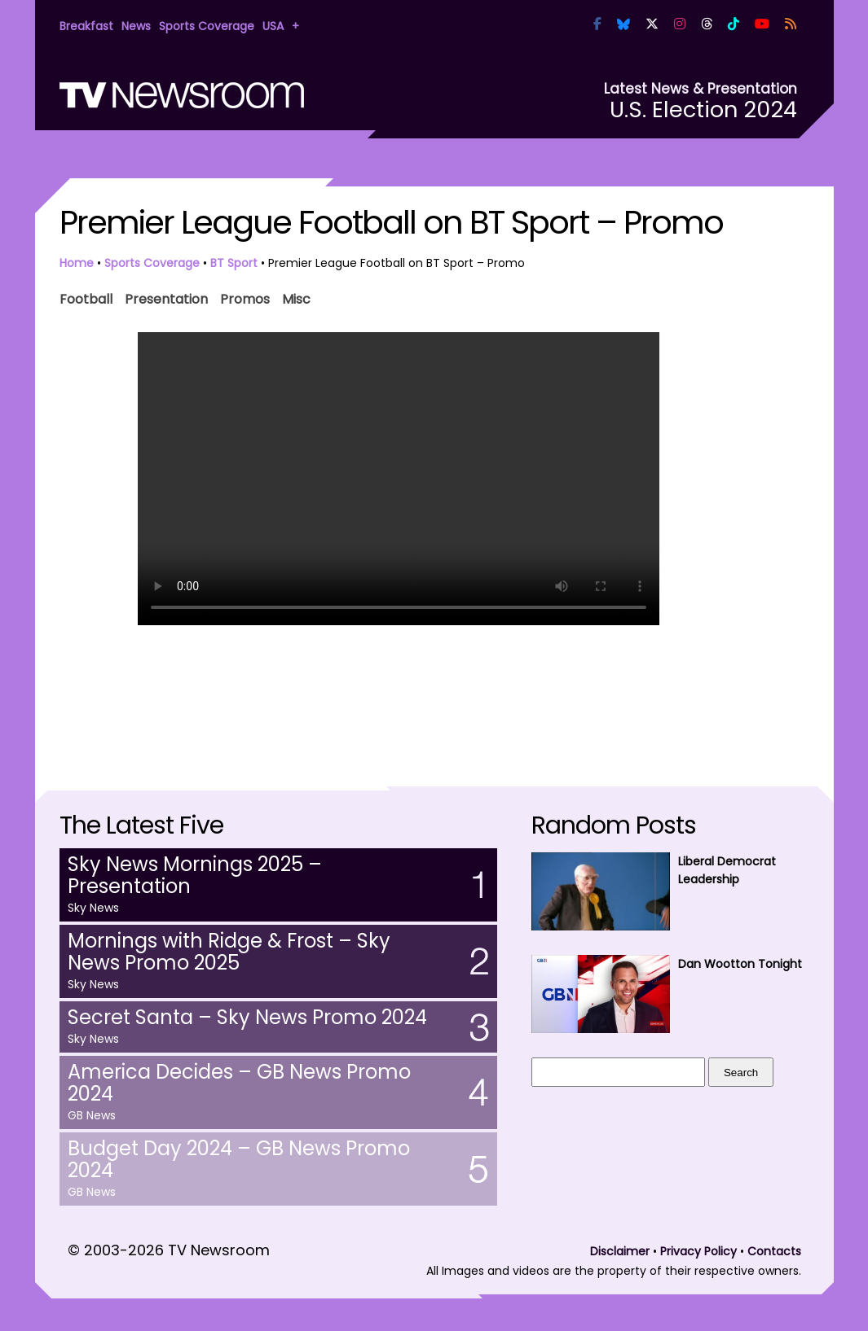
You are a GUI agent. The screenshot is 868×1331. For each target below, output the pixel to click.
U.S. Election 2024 (703, 109)
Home (76, 263)
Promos (245, 297)
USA (273, 26)
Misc (296, 297)
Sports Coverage (206, 26)
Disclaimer (620, 1251)
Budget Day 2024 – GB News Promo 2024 (239, 1159)
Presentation (166, 297)
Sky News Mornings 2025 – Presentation (195, 875)
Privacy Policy (698, 1251)
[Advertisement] (434, 689)
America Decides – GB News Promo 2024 (239, 1082)
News (136, 26)
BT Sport (234, 263)
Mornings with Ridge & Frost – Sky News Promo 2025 (229, 951)
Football (85, 297)
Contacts (774, 1251)
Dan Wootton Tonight (740, 964)
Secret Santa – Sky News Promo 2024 (247, 1017)
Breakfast (86, 26)
